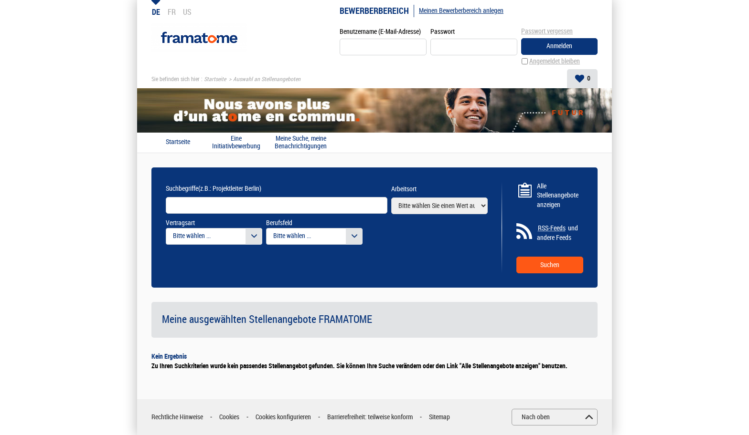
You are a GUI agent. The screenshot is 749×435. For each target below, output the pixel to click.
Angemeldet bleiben (554, 61)
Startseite (215, 79)
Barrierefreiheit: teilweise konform (370, 417)
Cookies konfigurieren (283, 417)
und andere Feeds (557, 233)
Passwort (442, 32)
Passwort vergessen (547, 31)
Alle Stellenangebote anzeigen (557, 195)
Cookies (229, 417)
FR (172, 12)
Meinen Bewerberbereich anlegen (461, 11)
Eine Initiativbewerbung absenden (236, 142)
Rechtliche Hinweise (177, 417)
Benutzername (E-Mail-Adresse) (380, 32)
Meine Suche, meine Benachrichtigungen (301, 142)
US (187, 12)
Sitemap (439, 417)
